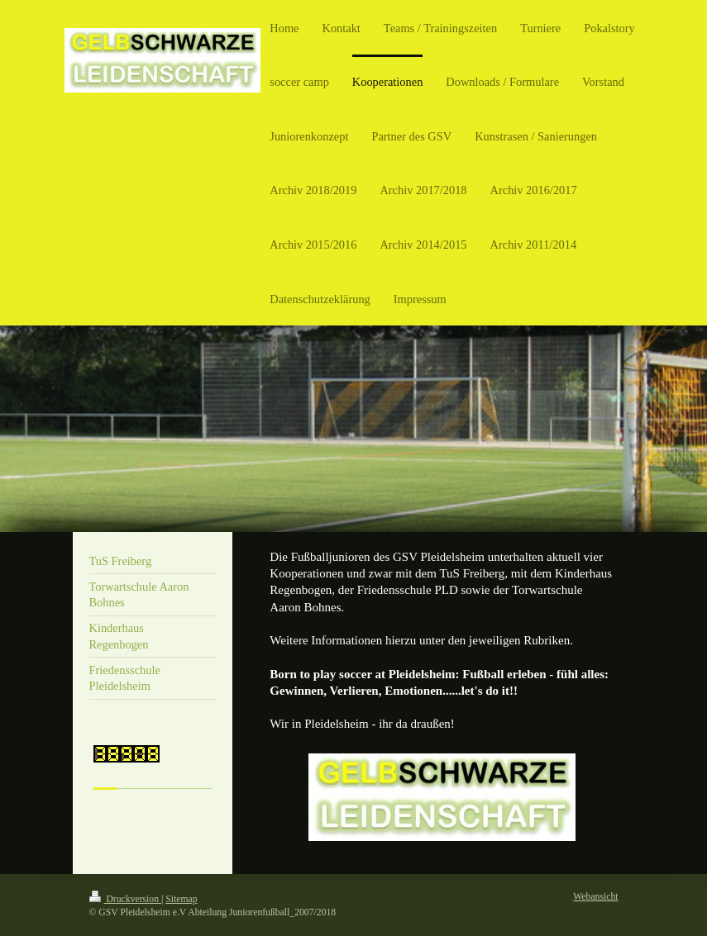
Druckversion (125, 899)
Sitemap (181, 899)
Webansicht (595, 896)
